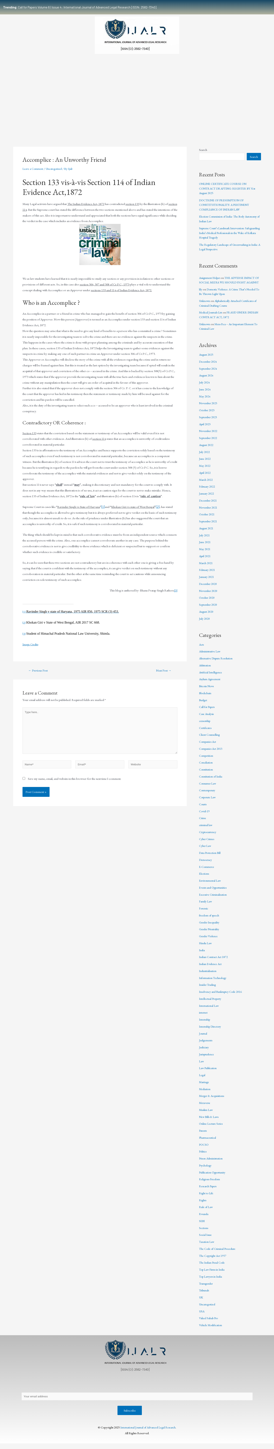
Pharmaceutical (208, 1142)
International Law (209, 1010)
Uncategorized (56, 169)
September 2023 (208, 422)
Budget (203, 704)
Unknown (205, 305)
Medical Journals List (211, 317)
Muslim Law (206, 1114)
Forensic (204, 913)
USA (202, 1316)
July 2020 (204, 623)
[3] (175, 590)
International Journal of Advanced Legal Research (148, 1433)
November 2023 (209, 408)
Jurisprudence (207, 1059)
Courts (203, 809)
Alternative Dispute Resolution (217, 663)
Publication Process (133, 1388)
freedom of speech (210, 920)
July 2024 (204, 387)
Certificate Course (134, 124)
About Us (31, 1388)
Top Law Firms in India (213, 1274)
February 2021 (208, 574)
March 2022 (206, 484)
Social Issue (206, 1239)
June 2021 (205, 547)
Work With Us (203, 124)
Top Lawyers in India (212, 1281)
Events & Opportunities (171, 124)
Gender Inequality (210, 927)
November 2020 (209, 595)
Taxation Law (207, 1246)
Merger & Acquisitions (213, 1100)
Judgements (206, 1045)
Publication (104, 124)
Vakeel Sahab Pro (209, 1323)
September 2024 (208, 373)
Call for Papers (208, 711)
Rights (203, 1205)
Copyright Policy (102, 1388)
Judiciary (204, 1052)
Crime (203, 823)
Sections (204, 1232)
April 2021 (205, 560)
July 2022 (204, 456)
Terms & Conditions (205, 1388)
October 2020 (207, 602)
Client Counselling (210, 739)
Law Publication (208, 1073)
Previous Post (39, 670)
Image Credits (31, 644)
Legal (202, 1080)
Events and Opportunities (214, 892)
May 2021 (205, 554)
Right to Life (206, 1198)
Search (203, 150)
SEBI (202, 1225)
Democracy (206, 864)
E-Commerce (207, 871)
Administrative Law (211, 656)
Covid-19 (204, 816)
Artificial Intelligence (211, 677)
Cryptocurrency (209, 836)
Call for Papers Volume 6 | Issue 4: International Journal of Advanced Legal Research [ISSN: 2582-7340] (79, 7)
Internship (205, 1024)
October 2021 (207, 519)
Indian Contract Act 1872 (214, 962)
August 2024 (206, 380)
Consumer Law (208, 788)
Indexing (225, 124)
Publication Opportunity (214, 1177)
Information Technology (214, 982)
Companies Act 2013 (211, 753)
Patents (203, 1135)
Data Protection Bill (211, 857)
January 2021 (207, 581)
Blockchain (205, 697)
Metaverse (205, 1107)
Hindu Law (206, 948)
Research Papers (209, 1191)
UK (201, 1302)
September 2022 (208, 443)
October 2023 (207, 415)
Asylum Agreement (211, 684)
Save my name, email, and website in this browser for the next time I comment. (74, 784)
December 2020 (208, 588)
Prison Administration (212, 1163)
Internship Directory (211, 1031)
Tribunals (205, 1295)
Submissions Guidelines (72, 124)
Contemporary (208, 795)
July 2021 (204, 540)
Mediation (205, 1093)
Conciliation (206, 767)
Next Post (162, 670)
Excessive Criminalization (214, 899)
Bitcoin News (207, 691)
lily (200, 294)
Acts (202, 649)
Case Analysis (207, 718)
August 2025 (206, 359)
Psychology (206, 1170)
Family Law (206, 906)
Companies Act (208, 746)
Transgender (207, 1288)
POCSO (204, 1149)
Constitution (206, 774)
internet (203, 1017)
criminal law (206, 830)
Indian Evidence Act (211, 969)
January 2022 (207, 498)
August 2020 (206, 616)
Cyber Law (205, 850)
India (202, 955)
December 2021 (208, 505)
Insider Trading (208, 989)
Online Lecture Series (212, 1128)
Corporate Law (208, 802)
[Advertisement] (137, 89)
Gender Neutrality (210, 934)
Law (201, 1066)
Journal (203, 1038)
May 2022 (205, 470)
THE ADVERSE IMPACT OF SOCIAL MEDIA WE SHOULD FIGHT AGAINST (229, 282)
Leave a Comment (33, 169)
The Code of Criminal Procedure (219, 1253)
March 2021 (206, 567)
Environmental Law (211, 885)
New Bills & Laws (210, 1121)
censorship (205, 725)
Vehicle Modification (211, 1330)
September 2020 (208, 609)
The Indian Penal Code (213, 1267)
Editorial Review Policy (169, 1388)
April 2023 (205, 429)
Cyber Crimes (207, 843)
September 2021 (208, 526)
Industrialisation (208, 975)
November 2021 (209, 512)
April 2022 (205, 477)
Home (29, 124)
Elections (204, 878)
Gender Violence (209, 941)
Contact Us (77, 1388)
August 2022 (206, 449)
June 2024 (205, 394)
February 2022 (208, 491)
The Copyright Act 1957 (213, 1260)
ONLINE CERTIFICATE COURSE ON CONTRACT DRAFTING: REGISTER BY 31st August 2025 (229, 188)
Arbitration (206, 670)
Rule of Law (206, 1212)
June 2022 (205, 463)
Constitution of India (211, 781)
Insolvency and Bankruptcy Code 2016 (222, 996)
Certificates (206, 732)
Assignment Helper (211, 278)
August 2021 (206, 533)
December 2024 (208, 366)
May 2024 (205, 401)
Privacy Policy (53, 1388)
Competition (206, 760)
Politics (203, 1156)
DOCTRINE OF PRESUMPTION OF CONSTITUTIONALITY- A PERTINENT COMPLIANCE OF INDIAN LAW (226, 204)
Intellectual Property (211, 1003)
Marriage (204, 1086)
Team (44, 124)
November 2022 (209, 436)
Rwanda (204, 1219)
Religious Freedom (210, 1184)
